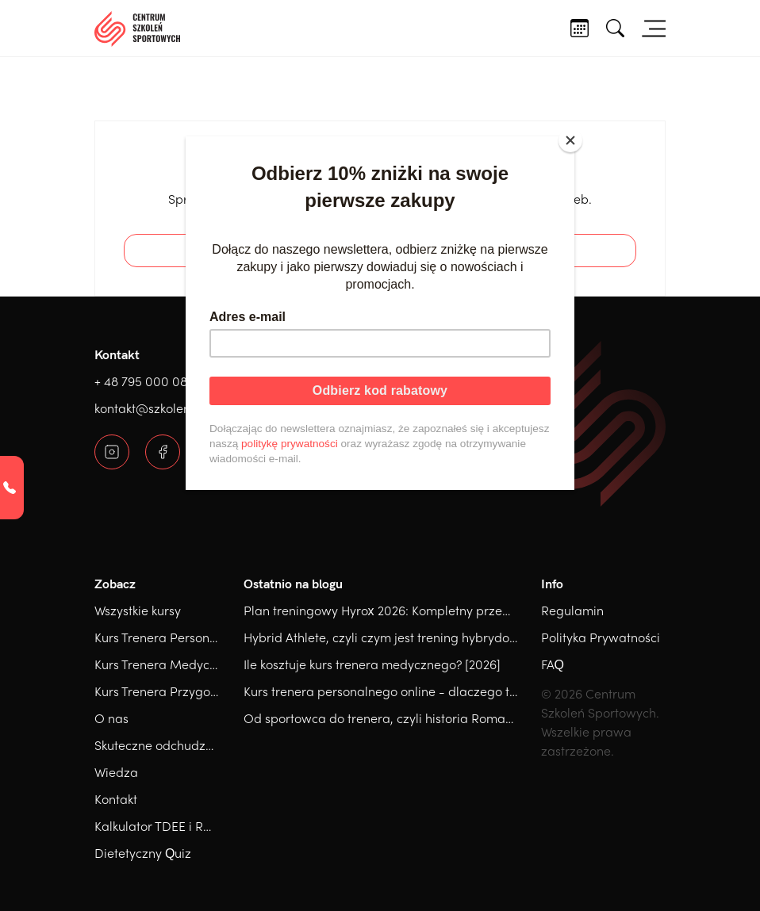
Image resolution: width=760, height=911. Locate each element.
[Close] (570, 140)
